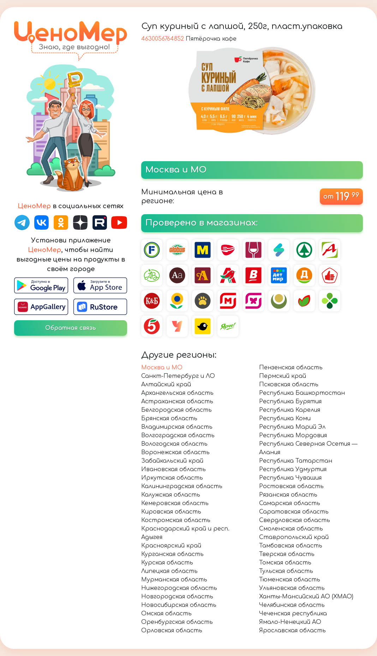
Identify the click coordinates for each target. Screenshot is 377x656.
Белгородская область (176, 410)
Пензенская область (291, 367)
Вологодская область (174, 444)
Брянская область (169, 418)
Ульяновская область (292, 588)
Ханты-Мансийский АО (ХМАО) (306, 596)
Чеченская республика (293, 613)
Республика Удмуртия (293, 469)
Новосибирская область (178, 605)
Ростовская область (291, 486)
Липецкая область (169, 571)
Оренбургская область (177, 622)
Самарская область (289, 503)
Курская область (167, 563)
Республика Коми (285, 418)
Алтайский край (166, 384)
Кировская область (171, 512)
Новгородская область (177, 596)
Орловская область (171, 630)
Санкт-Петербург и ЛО (178, 376)
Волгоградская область (178, 435)
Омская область (166, 613)
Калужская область (170, 495)
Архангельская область (177, 393)
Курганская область (172, 554)
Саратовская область (294, 512)
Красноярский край (171, 546)
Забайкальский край (172, 461)
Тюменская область (289, 579)
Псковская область (288, 384)
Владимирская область (177, 427)
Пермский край (282, 376)
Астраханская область (177, 401)
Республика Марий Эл (292, 427)
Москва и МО (161, 367)
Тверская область (287, 554)
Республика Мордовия (293, 435)
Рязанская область (288, 495)
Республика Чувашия (290, 478)
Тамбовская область (290, 546)
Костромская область (175, 520)
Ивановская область (173, 469)
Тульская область (286, 571)
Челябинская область (292, 605)
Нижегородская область (179, 588)
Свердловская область (294, 520)
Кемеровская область (175, 503)
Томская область (285, 563)
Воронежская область (175, 452)
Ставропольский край (294, 537)
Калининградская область (181, 486)
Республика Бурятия (290, 401)
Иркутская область (172, 478)
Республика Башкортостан (302, 393)
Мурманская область (174, 579)
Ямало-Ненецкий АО (290, 622)
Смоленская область (291, 529)
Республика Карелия (289, 410)
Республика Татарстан (295, 461)
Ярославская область (292, 630)
